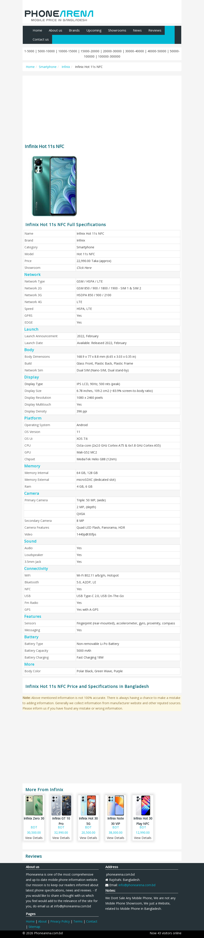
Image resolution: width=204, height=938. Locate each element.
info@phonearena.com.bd (137, 885)
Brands (74, 30)
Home (37, 30)
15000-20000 (90, 51)
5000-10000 (46, 51)
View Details (34, 838)
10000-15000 (67, 51)
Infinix (65, 67)
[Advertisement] (102, 108)
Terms (78, 921)
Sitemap (34, 927)
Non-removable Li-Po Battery (98, 644)
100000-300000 (109, 56)
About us (55, 30)
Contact (91, 921)
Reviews (154, 30)
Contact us (41, 39)
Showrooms (117, 30)
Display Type (34, 384)
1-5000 (29, 51)
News (137, 30)
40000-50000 (156, 51)
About (42, 921)
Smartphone (48, 67)
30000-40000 (134, 51)
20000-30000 (112, 51)
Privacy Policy (60, 921)
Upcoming (94, 30)
